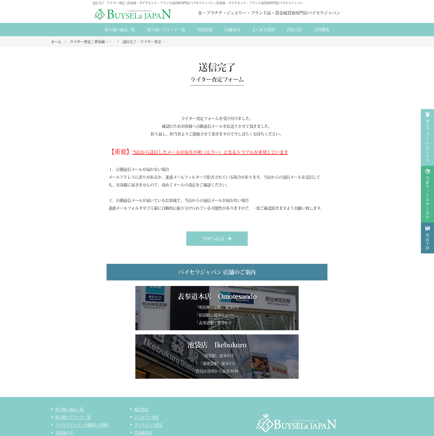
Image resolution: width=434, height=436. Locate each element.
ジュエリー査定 (147, 369)
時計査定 (142, 401)
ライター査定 (145, 416)
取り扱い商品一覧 (120, 30)
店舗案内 (232, 30)
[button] (217, 238)
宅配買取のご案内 (69, 401)
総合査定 (142, 362)
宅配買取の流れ (67, 408)
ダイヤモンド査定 (148, 377)
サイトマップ (145, 424)
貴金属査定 (143, 385)
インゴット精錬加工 (71, 416)
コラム (60, 424)
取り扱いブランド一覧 (166, 30)
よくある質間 (263, 30)
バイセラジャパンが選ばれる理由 (81, 377)
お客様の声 (64, 385)
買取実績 (205, 30)
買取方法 (294, 30)
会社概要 (321, 30)
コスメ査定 (143, 408)
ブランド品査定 (147, 393)
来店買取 (62, 393)
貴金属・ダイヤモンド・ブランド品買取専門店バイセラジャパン (289, 408)
